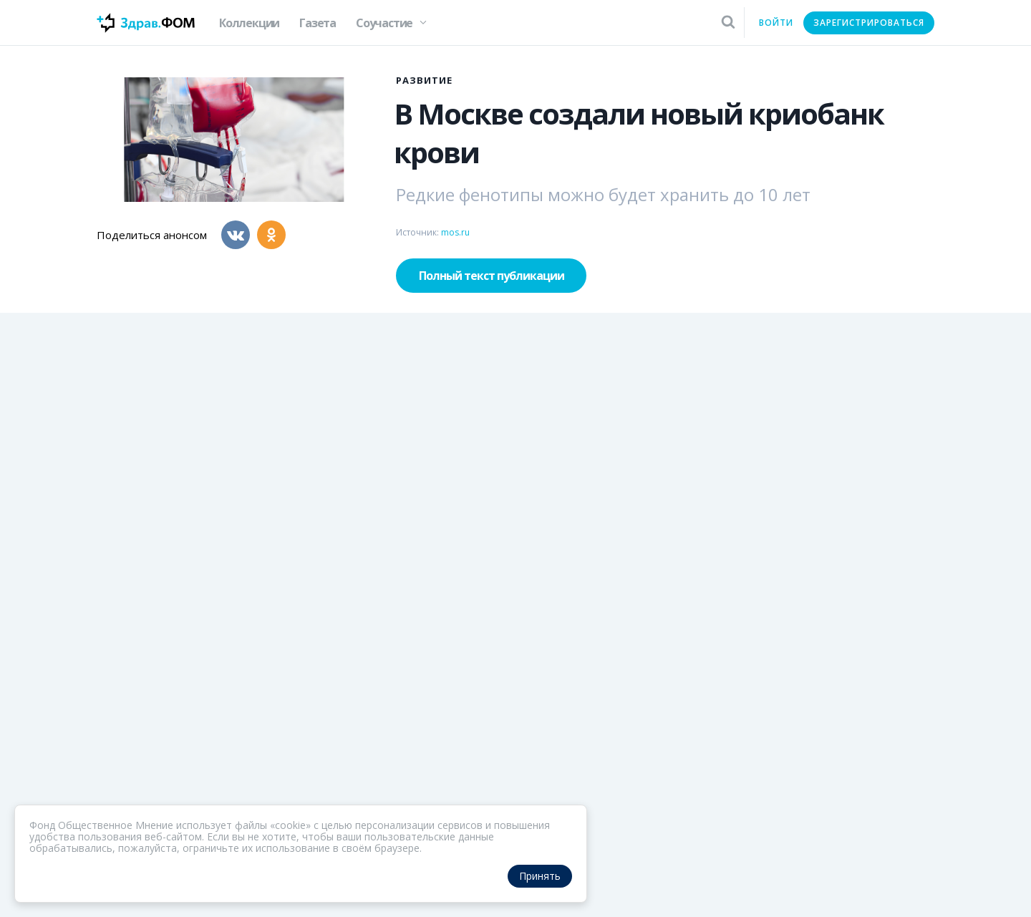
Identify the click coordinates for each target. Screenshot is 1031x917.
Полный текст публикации (491, 275)
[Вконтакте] (235, 234)
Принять (540, 876)
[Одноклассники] (271, 234)
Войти (776, 22)
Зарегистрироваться (868, 22)
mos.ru (455, 232)
